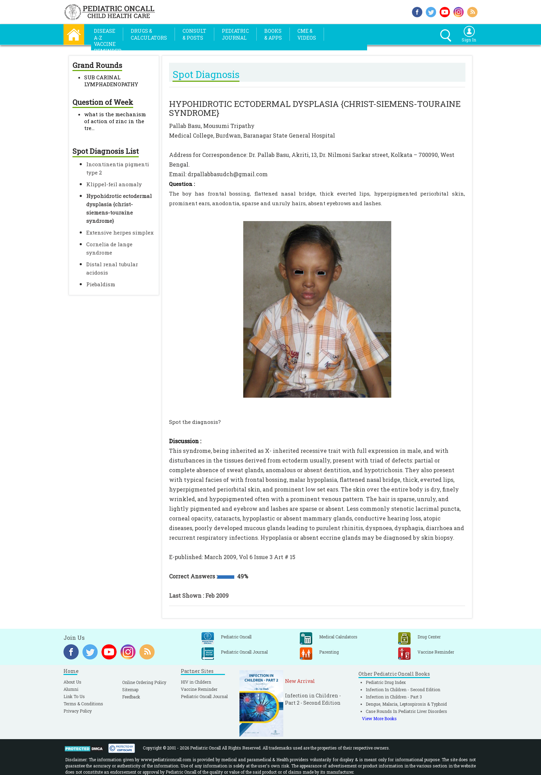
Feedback (131, 696)
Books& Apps (273, 34)
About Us (72, 682)
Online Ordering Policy (144, 682)
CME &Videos (306, 34)
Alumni (70, 689)
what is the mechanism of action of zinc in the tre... (115, 121)
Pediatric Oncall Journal (204, 696)
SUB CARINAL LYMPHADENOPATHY (111, 81)
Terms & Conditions (83, 703)
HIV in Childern (196, 682)
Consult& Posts (194, 34)
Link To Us (74, 696)
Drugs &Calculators (149, 34)
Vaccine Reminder (199, 689)
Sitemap (130, 689)
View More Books (379, 718)
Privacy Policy (77, 711)
